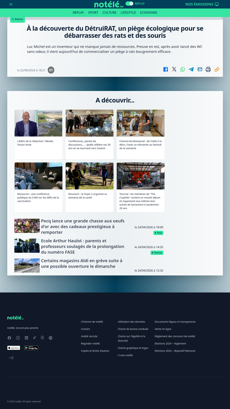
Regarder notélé (90, 343)
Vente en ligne (163, 329)
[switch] (129, 3)
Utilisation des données (131, 321)
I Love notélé (125, 355)
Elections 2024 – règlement (170, 343)
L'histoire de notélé (92, 321)
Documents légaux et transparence (175, 321)
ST (51, 70)
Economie (148, 12)
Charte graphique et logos (133, 348)
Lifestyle (128, 12)
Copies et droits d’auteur (95, 350)
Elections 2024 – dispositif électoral (175, 350)
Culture (109, 12)
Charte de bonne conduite (133, 329)
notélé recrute (89, 336)
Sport (93, 12)
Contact (85, 329)
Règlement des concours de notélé (175, 336)
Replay (78, 12)
